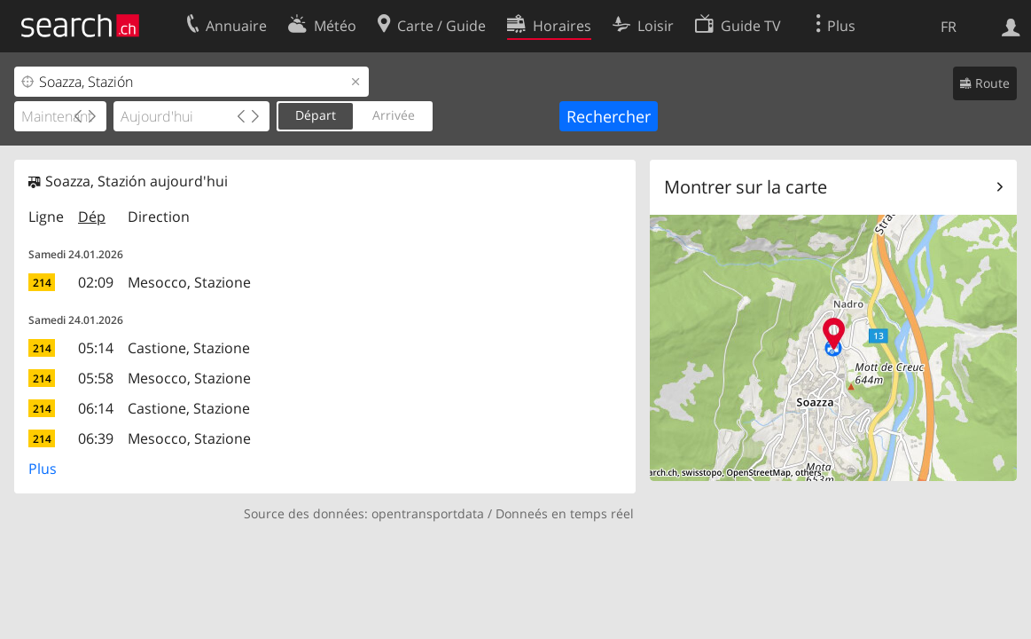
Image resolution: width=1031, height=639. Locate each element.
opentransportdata (427, 513)
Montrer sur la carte (745, 187)
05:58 (95, 378)
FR (949, 26)
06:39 (95, 438)
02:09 (95, 282)
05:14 (95, 348)
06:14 (95, 408)
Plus (42, 468)
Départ (315, 114)
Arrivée (393, 114)
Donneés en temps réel (565, 513)
